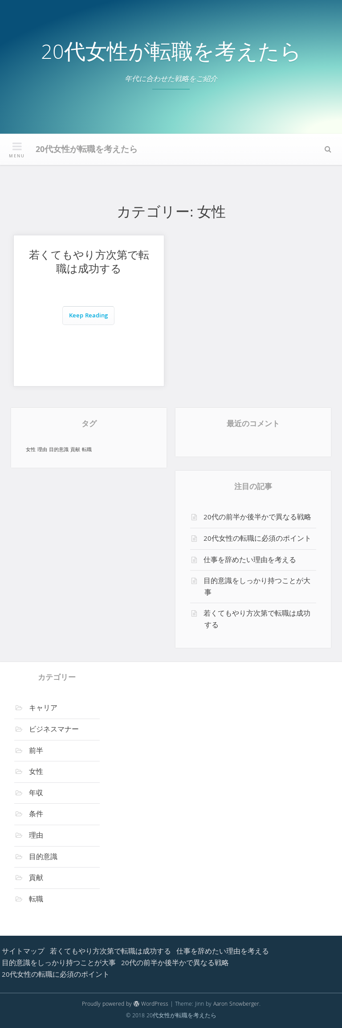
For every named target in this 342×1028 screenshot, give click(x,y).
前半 (36, 751)
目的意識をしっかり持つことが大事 (257, 587)
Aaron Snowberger (236, 1004)
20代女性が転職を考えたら (171, 54)
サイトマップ (23, 952)
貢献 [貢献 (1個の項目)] (75, 450)
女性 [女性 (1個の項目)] (31, 450)
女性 (36, 772)
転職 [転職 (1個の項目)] (87, 450)
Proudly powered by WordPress (125, 1004)
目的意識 (43, 858)
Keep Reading (88, 316)
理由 (36, 836)
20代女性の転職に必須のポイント (257, 539)
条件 (36, 815)
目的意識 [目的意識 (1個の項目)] (59, 450)
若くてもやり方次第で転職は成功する (89, 264)
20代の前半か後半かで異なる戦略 (257, 518)
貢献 (36, 878)
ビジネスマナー (54, 730)
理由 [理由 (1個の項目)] (42, 450)
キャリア (43, 709)
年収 (36, 794)
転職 (36, 900)
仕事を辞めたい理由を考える (250, 561)
